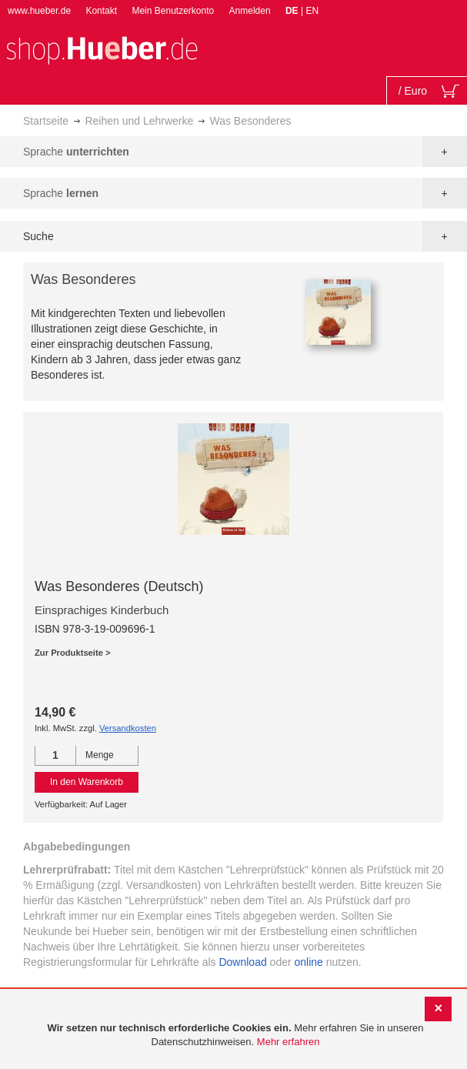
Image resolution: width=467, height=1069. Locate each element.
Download (242, 962)
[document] (235, 1035)
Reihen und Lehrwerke (139, 121)
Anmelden (250, 10)
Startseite (45, 121)
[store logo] (102, 49)
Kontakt (101, 10)
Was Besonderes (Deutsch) (119, 586)
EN (312, 10)
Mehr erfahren (288, 1041)
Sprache (76, 151)
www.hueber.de (39, 10)
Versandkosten (127, 728)
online (309, 962)
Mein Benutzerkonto (173, 10)
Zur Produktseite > (73, 652)
